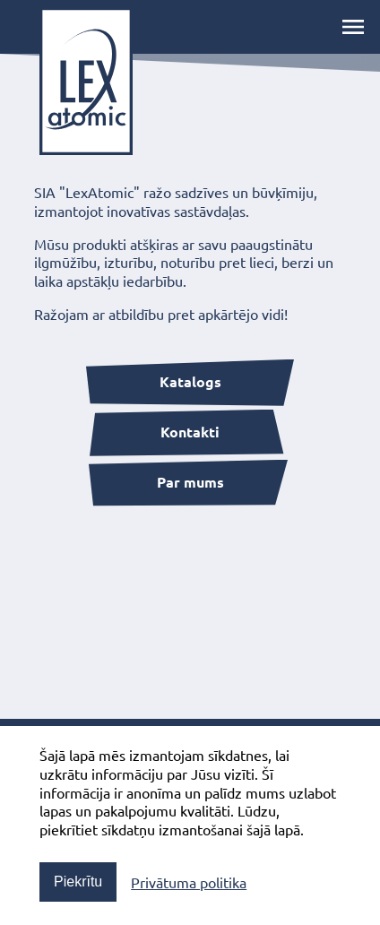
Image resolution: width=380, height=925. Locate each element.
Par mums (190, 481)
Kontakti (190, 431)
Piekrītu (78, 881)
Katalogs (190, 381)
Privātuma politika (188, 882)
